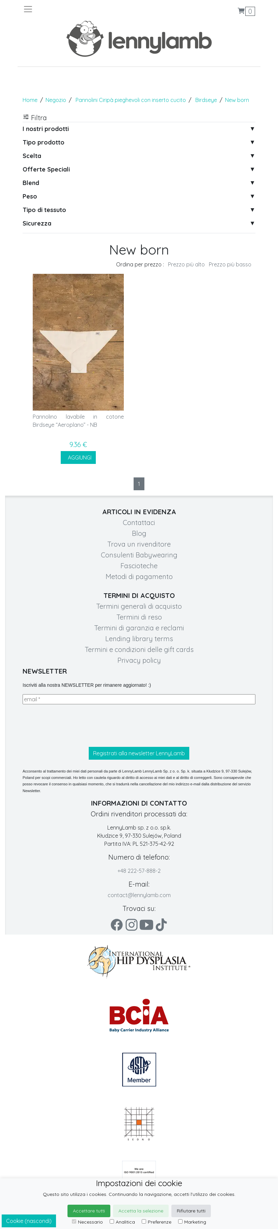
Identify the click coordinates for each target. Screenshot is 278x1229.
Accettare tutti (89, 1211)
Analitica (122, 1222)
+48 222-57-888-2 (139, 870)
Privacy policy (139, 660)
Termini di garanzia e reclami (139, 628)
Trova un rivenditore (139, 544)
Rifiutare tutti (191, 1211)
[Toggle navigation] (81, 9)
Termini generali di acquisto (139, 606)
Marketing (192, 1222)
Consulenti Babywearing (139, 555)
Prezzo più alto (186, 264)
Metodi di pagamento (139, 576)
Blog (139, 533)
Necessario (87, 1222)
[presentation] (74, 725)
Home (30, 100)
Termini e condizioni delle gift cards (139, 649)
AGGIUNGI (78, 457)
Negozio (56, 100)
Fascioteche (139, 565)
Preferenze (156, 1222)
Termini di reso (139, 617)
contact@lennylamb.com (139, 895)
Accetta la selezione (140, 1211)
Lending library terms (139, 638)
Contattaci (139, 522)
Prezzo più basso (230, 264)
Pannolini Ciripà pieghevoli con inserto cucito (131, 100)
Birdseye (206, 100)
